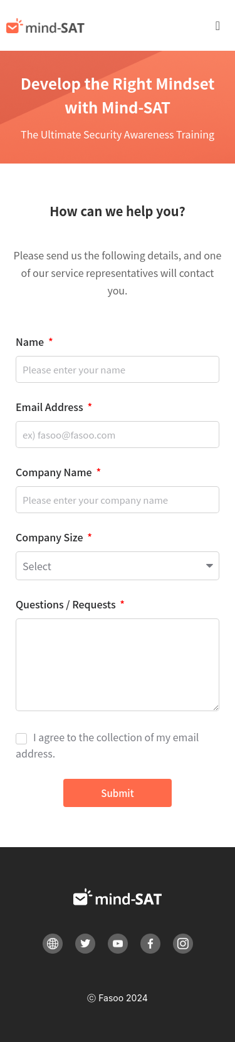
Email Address (50, 408)
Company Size (50, 538)
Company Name (55, 473)
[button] (224, 25)
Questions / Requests (67, 605)
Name (31, 342)
